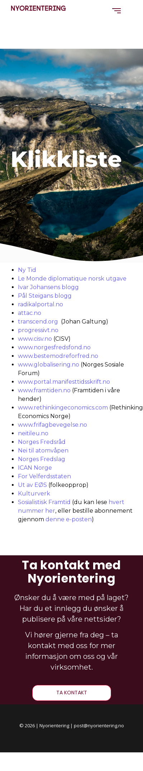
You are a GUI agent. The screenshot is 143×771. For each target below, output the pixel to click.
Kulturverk (34, 493)
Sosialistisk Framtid (44, 502)
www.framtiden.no (44, 390)
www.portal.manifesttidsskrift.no (64, 381)
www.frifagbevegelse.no (52, 424)
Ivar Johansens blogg (48, 287)
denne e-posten (69, 519)
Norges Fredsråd (42, 442)
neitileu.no (33, 433)
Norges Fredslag (41, 459)
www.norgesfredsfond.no (54, 347)
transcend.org (38, 321)
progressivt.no (38, 330)
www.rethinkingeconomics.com (63, 407)
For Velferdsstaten (44, 476)
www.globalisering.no (48, 364)
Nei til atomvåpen (43, 450)
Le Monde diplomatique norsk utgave (72, 278)
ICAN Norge (35, 467)
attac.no (29, 313)
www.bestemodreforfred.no (58, 356)
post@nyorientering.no (99, 725)
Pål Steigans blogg (45, 295)
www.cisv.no (35, 338)
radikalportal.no (40, 304)
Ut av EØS (32, 485)
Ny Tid (27, 270)
